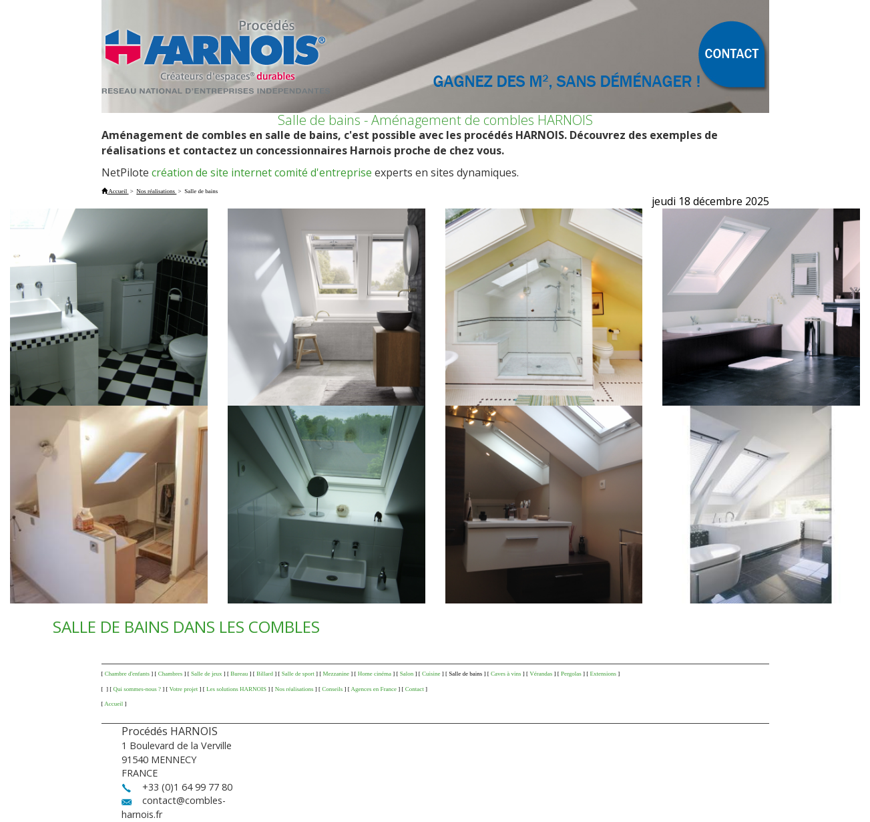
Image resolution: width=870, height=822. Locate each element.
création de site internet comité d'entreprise (262, 172)
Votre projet (184, 689)
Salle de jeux (206, 673)
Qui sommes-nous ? (138, 689)
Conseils (332, 689)
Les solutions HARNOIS (236, 689)
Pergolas (571, 673)
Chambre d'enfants (127, 673)
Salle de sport (298, 673)
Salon (407, 673)
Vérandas (540, 673)
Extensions (603, 673)
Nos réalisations (294, 689)
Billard (264, 673)
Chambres (170, 673)
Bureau (239, 673)
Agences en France (373, 689)
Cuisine (431, 673)
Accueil (113, 703)
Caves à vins (506, 673)
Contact (414, 689)
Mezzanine (336, 673)
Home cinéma (374, 673)
